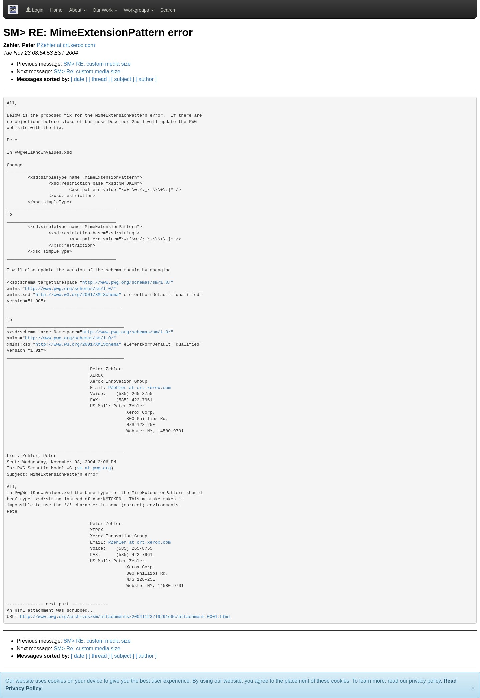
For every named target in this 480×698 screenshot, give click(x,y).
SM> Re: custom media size (87, 71)
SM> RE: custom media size (97, 64)
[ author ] (146, 79)
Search (167, 10)
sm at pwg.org (94, 468)
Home (56, 10)
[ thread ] (99, 79)
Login (34, 10)
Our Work (105, 10)
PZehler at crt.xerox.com (66, 45)
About (77, 10)
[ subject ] (122, 79)
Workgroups (139, 10)
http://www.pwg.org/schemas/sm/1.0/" (127, 282)
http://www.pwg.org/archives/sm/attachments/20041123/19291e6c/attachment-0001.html (125, 616)
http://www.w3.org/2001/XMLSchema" (78, 294)
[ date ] (79, 79)
